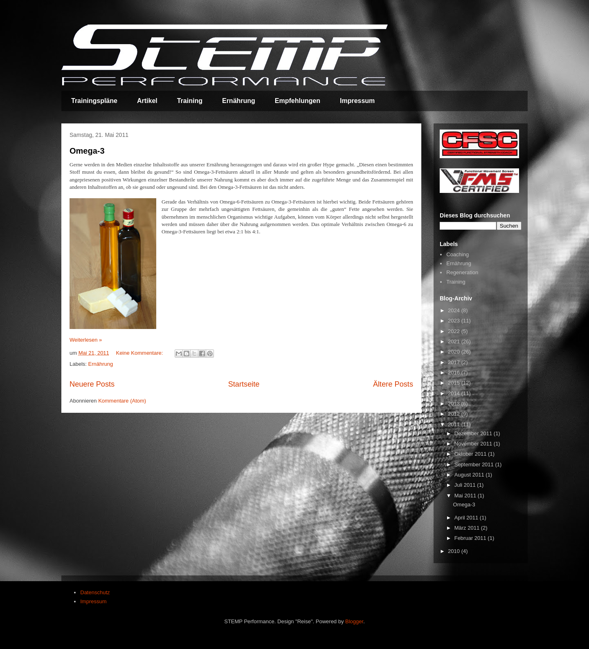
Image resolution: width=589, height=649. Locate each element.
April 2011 (467, 518)
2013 (454, 404)
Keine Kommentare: (140, 353)
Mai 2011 (466, 495)
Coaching (457, 254)
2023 (454, 321)
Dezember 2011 (474, 433)
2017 (454, 362)
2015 (454, 383)
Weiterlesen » (86, 340)
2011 (454, 424)
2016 (454, 372)
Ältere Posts (393, 384)
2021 (454, 341)
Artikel (147, 100)
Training (189, 100)
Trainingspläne (94, 100)
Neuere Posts (92, 384)
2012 (454, 414)
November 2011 (474, 444)
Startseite (244, 384)
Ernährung (238, 100)
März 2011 (467, 528)
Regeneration (462, 272)
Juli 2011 (465, 485)
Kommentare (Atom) (122, 401)
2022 (454, 331)
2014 (454, 393)
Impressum (357, 100)
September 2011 (474, 464)
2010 (454, 551)
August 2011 (470, 475)
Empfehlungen (297, 100)
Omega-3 (87, 150)
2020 (454, 352)
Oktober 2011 (471, 454)
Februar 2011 (471, 538)
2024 (454, 310)
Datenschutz (95, 592)
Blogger (354, 621)
